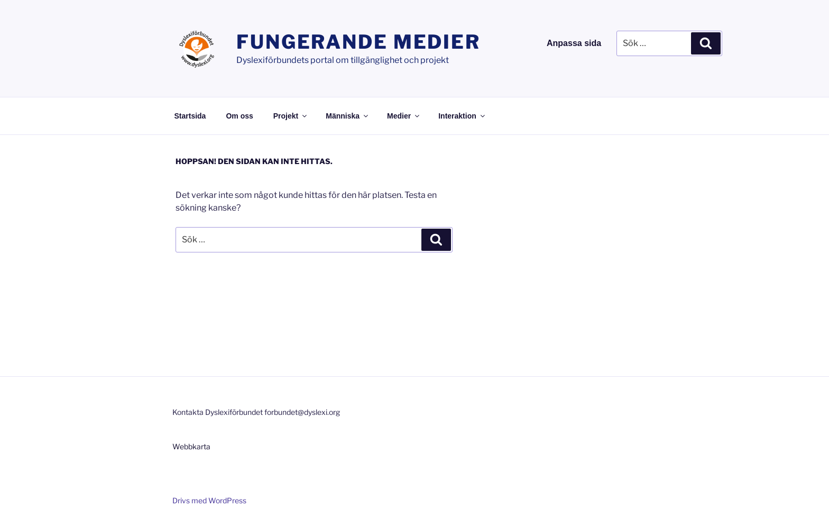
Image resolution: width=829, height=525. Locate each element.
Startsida (190, 116)
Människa (348, 116)
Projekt (290, 116)
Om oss (239, 116)
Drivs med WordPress (209, 500)
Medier (404, 116)
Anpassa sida (574, 43)
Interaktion (462, 116)
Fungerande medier (358, 41)
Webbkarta (191, 446)
